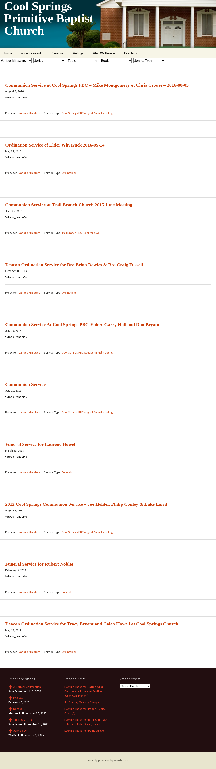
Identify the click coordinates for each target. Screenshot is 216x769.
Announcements (32, 53)
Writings (78, 53)
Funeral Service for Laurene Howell (41, 444)
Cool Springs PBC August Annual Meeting (87, 113)
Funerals (67, 472)
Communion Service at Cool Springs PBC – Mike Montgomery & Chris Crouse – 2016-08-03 (97, 85)
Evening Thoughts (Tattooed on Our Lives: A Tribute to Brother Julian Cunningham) (84, 691)
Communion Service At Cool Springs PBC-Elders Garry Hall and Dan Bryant (82, 324)
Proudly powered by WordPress (108, 760)
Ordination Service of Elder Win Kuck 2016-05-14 (55, 145)
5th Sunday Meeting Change (81, 702)
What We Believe (104, 53)
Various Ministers (29, 113)
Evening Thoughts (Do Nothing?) (84, 731)
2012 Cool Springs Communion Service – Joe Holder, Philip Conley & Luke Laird (86, 504)
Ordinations (69, 173)
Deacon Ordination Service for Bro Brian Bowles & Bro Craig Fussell (74, 264)
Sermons (57, 53)
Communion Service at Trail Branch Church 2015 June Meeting (68, 204)
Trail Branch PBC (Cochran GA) (80, 233)
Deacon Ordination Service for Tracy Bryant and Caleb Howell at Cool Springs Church (91, 623)
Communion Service (25, 384)
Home (8, 53)
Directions (131, 53)
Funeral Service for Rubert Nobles (39, 564)
